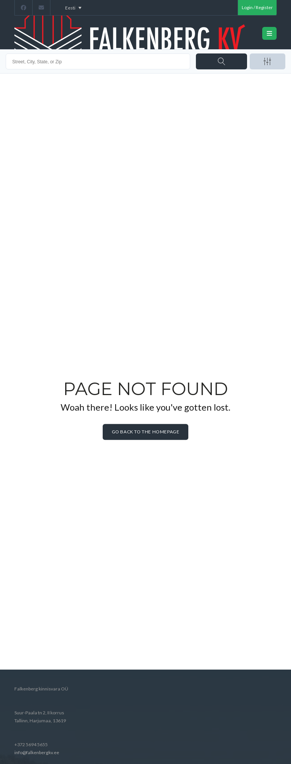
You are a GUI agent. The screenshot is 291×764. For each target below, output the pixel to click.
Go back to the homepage (146, 432)
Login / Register (257, 7)
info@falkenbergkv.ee (36, 752)
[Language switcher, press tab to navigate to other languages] (73, 7)
